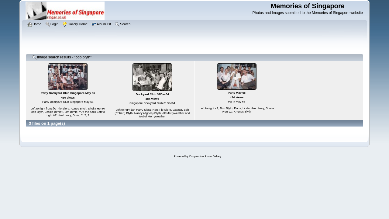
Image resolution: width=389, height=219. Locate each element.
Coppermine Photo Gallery (205, 156)
